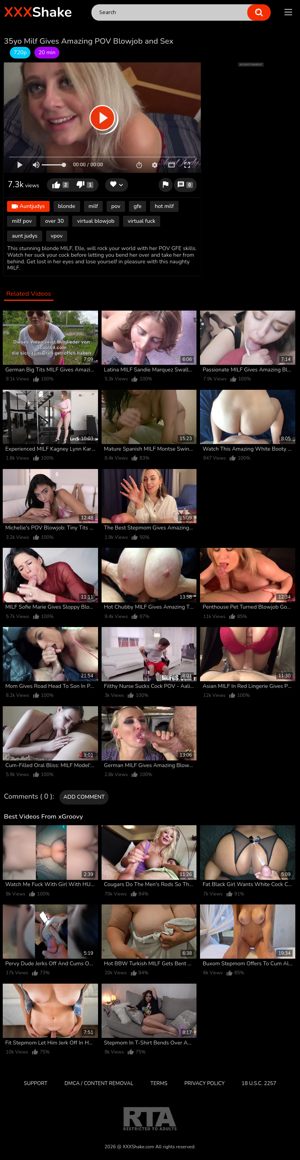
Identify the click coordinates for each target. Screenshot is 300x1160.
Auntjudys (28, 207)
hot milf (164, 206)
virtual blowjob (95, 221)
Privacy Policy (204, 1083)
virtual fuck (141, 221)
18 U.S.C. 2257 (259, 1083)
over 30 (54, 221)
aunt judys (24, 236)
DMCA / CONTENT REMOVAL (98, 1083)
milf (93, 206)
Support (35, 1083)
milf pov (22, 221)
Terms (158, 1083)
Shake (38, 12)
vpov (56, 236)
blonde (66, 206)
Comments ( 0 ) (28, 796)
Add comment (84, 797)
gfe (137, 206)
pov (115, 206)
